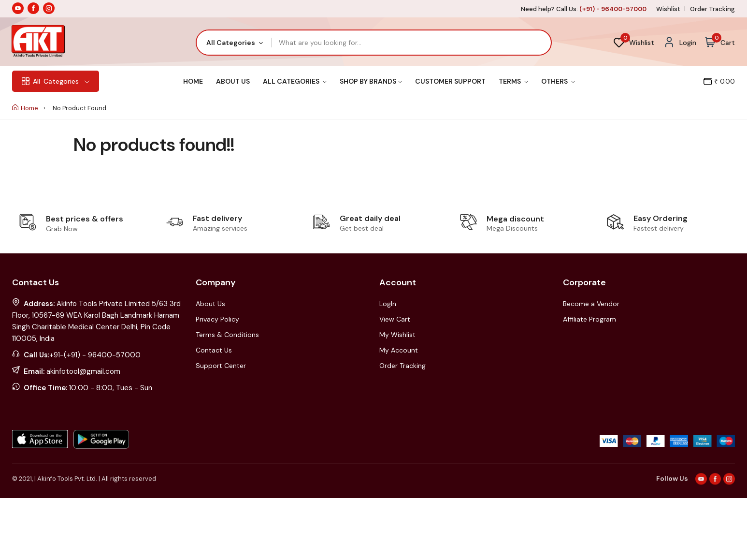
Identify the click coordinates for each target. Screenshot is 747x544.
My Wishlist (397, 334)
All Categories (295, 81)
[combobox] (234, 42)
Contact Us (214, 350)
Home (193, 81)
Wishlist (668, 9)
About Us (233, 81)
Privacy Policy (217, 319)
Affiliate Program (589, 319)
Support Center (221, 365)
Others (558, 81)
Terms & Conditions (227, 334)
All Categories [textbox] (230, 42)
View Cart (394, 319)
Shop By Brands (371, 81)
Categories (55, 81)
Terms (513, 81)
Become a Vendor (591, 303)
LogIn (387, 303)
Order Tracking (712, 9)
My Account (398, 350)
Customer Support (450, 81)
